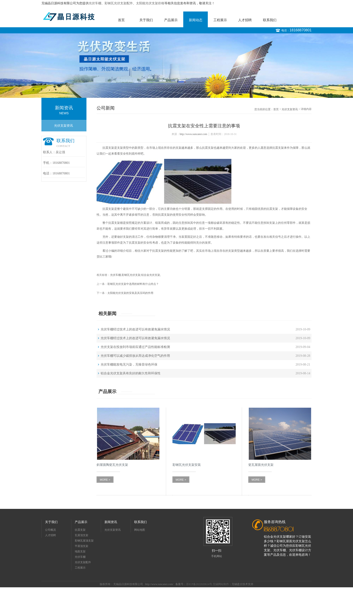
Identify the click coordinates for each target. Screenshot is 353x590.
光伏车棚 (95, 3)
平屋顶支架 (81, 546)
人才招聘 (245, 20)
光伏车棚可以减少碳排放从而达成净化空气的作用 (135, 355)
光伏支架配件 (83, 562)
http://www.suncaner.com (193, 134)
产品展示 (171, 20)
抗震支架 (108, 147)
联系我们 (269, 20)
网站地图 (139, 529)
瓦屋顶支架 (81, 535)
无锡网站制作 (221, 584)
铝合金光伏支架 (150, 275)
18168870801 (301, 30)
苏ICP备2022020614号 (199, 584)
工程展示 (220, 20)
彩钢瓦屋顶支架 (84, 540)
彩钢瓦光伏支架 (131, 275)
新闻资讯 (110, 522)
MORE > (105, 479)
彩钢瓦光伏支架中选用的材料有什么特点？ (133, 284)
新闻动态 (195, 20)
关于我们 (146, 20)
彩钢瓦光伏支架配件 (118, 3)
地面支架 (80, 551)
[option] (176, 65)
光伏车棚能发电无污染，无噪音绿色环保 (129, 364)
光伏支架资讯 (63, 125)
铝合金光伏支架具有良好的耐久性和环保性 (131, 373)
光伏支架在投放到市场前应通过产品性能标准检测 (135, 347)
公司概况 (50, 529)
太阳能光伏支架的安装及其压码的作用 (130, 293)
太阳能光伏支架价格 (150, 3)
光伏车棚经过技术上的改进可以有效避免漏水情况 (135, 329)
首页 (121, 20)
